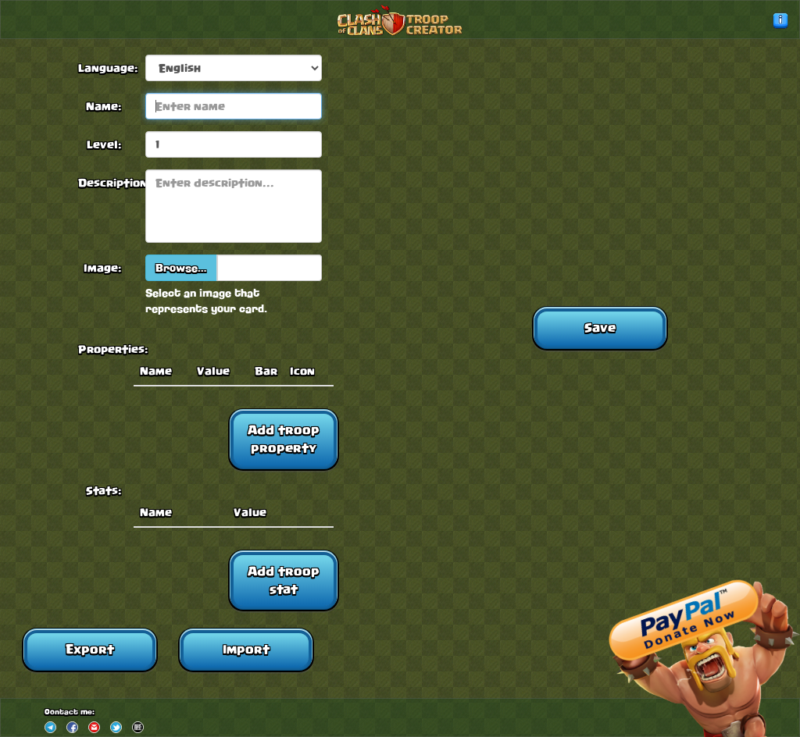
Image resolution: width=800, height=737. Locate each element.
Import (246, 649)
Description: (105, 182)
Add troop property (284, 438)
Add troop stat (284, 580)
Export (90, 649)
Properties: (105, 349)
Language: (105, 68)
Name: (104, 106)
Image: (103, 268)
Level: (104, 144)
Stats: (104, 490)
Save (600, 327)
